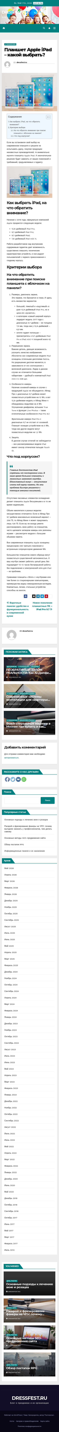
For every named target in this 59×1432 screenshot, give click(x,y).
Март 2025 (9, 959)
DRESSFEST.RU (15, 12)
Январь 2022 (10, 1172)
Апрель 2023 (10, 1075)
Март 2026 (9, 881)
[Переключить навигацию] (54, 28)
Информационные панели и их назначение (24, 851)
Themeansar (49, 1415)
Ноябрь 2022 (10, 1108)
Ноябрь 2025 (10, 907)
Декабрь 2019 (10, 1198)
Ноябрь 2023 (10, 1030)
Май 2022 (9, 1146)
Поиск (7, 792)
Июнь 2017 (9, 1224)
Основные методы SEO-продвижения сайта (25, 838)
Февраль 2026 (11, 888)
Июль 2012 (9, 1250)
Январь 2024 (10, 1017)
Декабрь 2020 (11, 1179)
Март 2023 (9, 1082)
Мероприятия (11, 666)
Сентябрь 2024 (11, 991)
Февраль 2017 (10, 1243)
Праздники (35, 666)
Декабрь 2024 (11, 972)
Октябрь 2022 (11, 1114)
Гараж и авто (11, 1308)
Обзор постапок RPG (14, 844)
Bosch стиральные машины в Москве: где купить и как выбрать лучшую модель (28, 726)
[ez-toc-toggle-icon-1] (47, 117)
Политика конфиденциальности (29, 1426)
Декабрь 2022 (11, 1101)
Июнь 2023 (9, 1062)
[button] (44, 28)
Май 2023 (9, 1069)
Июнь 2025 (9, 939)
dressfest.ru (21, 62)
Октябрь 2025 (11, 913)
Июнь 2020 (9, 1185)
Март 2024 (9, 1004)
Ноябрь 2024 (10, 978)
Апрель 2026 (10, 875)
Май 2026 (9, 868)
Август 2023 (10, 1049)
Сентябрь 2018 (11, 1211)
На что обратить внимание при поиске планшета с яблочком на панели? (30, 131)
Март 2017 (9, 1237)
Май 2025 (9, 946)
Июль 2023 (9, 1056)
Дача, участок (12, 1281)
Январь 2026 (10, 894)
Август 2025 (10, 926)
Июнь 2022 (9, 1140)
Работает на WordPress (13, 1415)
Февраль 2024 (11, 1010)
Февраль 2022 (11, 1166)
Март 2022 (9, 1159)
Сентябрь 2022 (11, 1120)
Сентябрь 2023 (11, 1043)
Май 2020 (9, 1192)
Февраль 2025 (11, 965)
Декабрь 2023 (11, 1023)
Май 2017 (8, 1230)
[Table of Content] (48, 117)
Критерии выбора (17, 127)
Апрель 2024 (10, 998)
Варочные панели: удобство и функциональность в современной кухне (18, 609)
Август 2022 (10, 1127)
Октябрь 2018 (10, 1205)
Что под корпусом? (22, 136)
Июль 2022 (9, 1133)
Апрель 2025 (10, 952)
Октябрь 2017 (10, 1218)
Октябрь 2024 (11, 985)
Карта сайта (44, 1421)
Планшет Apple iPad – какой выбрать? (28, 52)
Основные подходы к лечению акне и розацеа (26, 820)
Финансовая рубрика (27, 693)
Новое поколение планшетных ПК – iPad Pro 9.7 (42, 606)
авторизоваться (11, 758)
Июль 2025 (9, 933)
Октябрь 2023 (11, 1036)
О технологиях (10, 44)
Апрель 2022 (10, 1153)
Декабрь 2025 (11, 900)
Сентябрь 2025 (11, 920)
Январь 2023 (10, 1095)
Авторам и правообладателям (27, 1421)
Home (12, 1421)
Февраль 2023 (11, 1088)
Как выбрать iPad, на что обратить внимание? (25, 123)
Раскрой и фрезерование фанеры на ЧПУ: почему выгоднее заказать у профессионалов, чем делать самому (28, 829)
